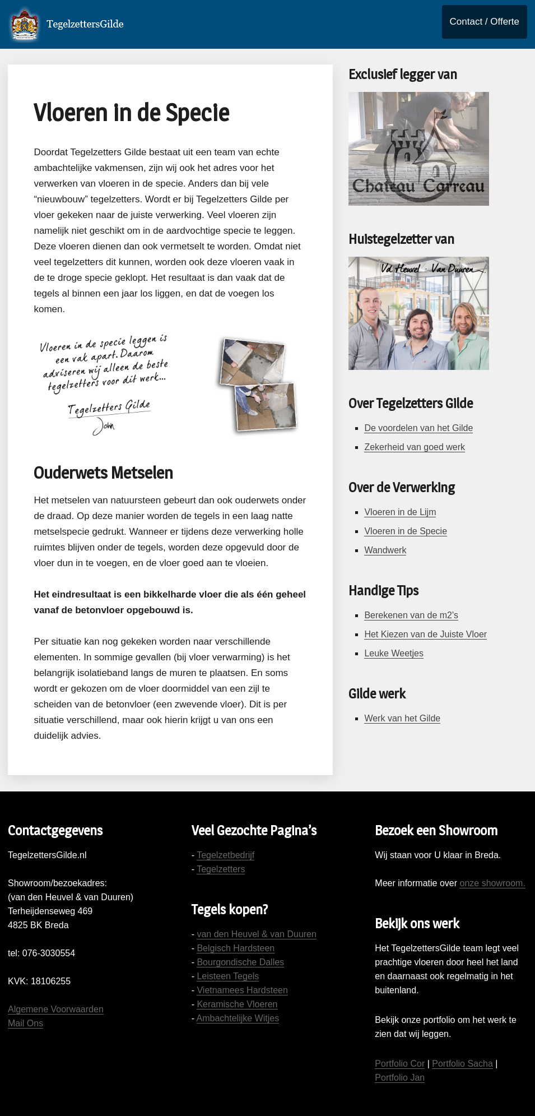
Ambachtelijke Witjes (238, 1018)
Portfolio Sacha (462, 1063)
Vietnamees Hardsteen (242, 990)
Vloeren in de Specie (405, 531)
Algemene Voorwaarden (56, 1009)
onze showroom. (492, 883)
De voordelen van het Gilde (418, 428)
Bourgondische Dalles (240, 962)
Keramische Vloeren (237, 1004)
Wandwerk (385, 550)
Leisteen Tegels (228, 976)
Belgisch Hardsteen (236, 948)
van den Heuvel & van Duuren (256, 934)
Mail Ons (25, 1023)
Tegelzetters (221, 869)
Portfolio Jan (400, 1077)
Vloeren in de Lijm (400, 512)
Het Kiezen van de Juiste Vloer (425, 634)
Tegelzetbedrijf (225, 855)
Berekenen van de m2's (411, 615)
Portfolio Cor (400, 1063)
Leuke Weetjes (394, 653)
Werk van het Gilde (402, 718)
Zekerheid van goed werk (414, 447)
